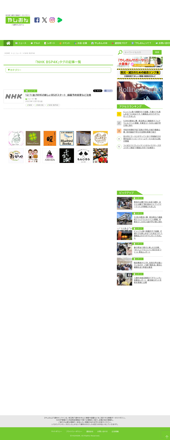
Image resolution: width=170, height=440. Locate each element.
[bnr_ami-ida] (49, 162)
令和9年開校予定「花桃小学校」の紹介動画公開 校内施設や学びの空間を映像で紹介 (141, 131)
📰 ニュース (20, 43)
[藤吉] (100, 162)
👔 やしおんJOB (99, 43)
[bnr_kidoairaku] (66, 162)
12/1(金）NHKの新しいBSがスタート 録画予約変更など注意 (58, 95)
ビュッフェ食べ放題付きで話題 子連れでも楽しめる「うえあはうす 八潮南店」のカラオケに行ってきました (142, 114)
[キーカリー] (100, 145)
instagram (52, 20)
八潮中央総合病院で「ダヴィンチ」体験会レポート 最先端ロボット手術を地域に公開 (148, 280)
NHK (30, 105)
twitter (44, 20)
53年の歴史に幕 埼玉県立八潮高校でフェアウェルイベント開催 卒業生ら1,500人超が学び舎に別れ (142, 123)
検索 (157, 52)
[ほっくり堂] (33, 162)
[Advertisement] (135, 20)
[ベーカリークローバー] (33, 145)
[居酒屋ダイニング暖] (49, 145)
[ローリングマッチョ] (140, 99)
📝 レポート (49, 43)
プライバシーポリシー (74, 431)
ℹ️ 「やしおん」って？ (141, 43)
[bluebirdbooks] (66, 145)
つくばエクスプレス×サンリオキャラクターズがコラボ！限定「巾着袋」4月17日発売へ (142, 147)
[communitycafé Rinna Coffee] (16, 145)
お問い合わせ (102, 431)
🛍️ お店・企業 (80, 43)
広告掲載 (115, 431)
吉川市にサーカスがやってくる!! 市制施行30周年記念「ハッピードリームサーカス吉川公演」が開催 (142, 138)
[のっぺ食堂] (83, 145)
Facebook (108, 90)
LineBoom (59, 20)
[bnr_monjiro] (83, 162)
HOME (8, 43)
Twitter (98, 90)
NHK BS (40, 105)
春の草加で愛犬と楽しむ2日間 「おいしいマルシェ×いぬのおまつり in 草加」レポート (147, 250)
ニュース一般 (32, 99)
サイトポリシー (56, 431)
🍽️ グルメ (35, 43)
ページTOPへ (167, 437)
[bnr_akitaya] (16, 162)
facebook (36, 20)
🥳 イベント (64, 43)
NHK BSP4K (29, 53)
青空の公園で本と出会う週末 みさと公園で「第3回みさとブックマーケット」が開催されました (147, 204)
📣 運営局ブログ (119, 43)
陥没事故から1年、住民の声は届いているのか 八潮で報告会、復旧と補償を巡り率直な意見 (148, 265)
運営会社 (89, 431)
